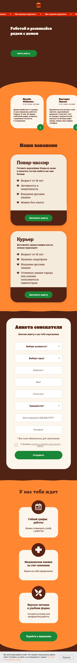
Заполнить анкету (38, 218)
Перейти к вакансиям (38, 636)
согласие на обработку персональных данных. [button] (45, 445)
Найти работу (23, 53)
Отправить (38, 455)
